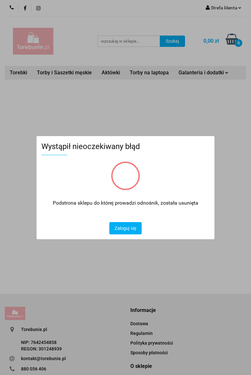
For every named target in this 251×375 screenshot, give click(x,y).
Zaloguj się (125, 228)
